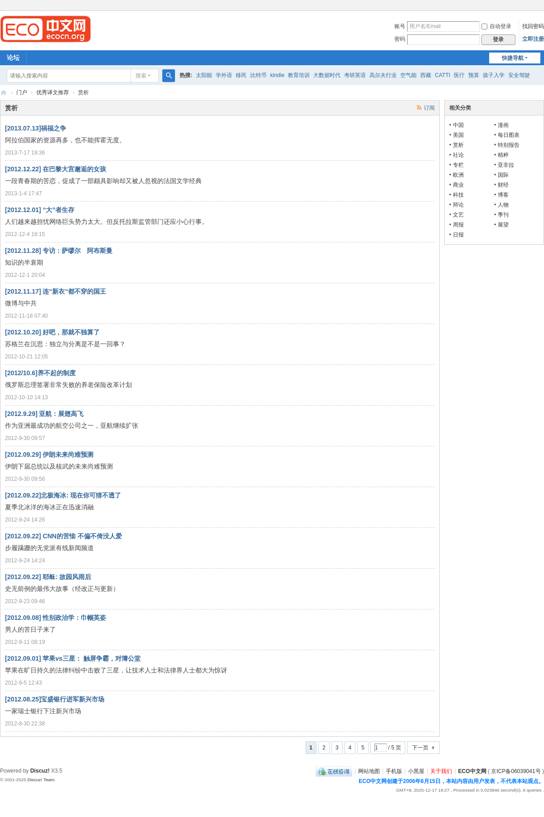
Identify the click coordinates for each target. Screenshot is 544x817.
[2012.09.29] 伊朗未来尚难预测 (49, 454)
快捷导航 (513, 58)
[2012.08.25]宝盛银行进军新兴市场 (54, 699)
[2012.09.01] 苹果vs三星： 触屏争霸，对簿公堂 (73, 658)
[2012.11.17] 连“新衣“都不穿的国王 (55, 291)
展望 (503, 225)
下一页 (420, 747)
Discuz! (40, 771)
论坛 (13, 57)
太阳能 (204, 75)
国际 (503, 175)
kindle (277, 75)
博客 (503, 195)
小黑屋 (416, 771)
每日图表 (509, 135)
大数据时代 (326, 75)
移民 (241, 75)
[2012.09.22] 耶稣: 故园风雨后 (48, 576)
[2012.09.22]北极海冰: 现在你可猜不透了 (63, 495)
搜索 (141, 76)
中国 (458, 125)
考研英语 (355, 75)
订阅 (429, 108)
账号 (399, 26)
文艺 (458, 215)
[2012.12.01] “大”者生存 (39, 209)
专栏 (458, 165)
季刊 (503, 215)
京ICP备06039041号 (515, 771)
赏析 (458, 145)
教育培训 (299, 75)
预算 (473, 75)
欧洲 (458, 175)
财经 (503, 185)
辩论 (458, 205)
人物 (503, 205)
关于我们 (441, 771)
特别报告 (509, 145)
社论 (458, 155)
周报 (458, 225)
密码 (399, 39)
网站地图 (369, 771)
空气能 (408, 75)
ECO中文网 (3, 92)
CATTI (442, 75)
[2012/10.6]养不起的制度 (40, 373)
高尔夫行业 (383, 75)
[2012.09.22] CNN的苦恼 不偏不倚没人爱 (63, 536)
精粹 (503, 155)
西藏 (425, 75)
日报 (458, 235)
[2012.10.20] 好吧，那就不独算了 (52, 332)
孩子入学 (494, 75)
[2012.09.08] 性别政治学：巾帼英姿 (55, 617)
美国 (458, 135)
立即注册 (533, 39)
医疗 (459, 75)
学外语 (224, 75)
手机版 (394, 771)
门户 (21, 92)
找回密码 (533, 26)
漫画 (503, 125)
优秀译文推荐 (52, 92)
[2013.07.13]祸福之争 (35, 128)
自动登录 (496, 26)
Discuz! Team (40, 779)
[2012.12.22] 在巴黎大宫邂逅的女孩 (55, 169)
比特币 (258, 75)
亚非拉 (506, 165)
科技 (458, 195)
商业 (458, 185)
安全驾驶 (519, 75)
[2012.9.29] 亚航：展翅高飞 (44, 413)
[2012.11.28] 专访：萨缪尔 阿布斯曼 (58, 250)
